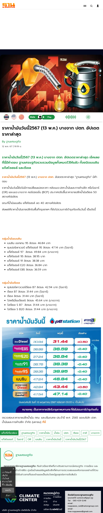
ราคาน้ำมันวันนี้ (53, 439)
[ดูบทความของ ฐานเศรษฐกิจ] (52, 464)
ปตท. (66, 433)
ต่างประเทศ (56, 503)
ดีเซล (75, 433)
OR (29, 439)
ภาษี (85, 433)
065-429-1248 (79, 500)
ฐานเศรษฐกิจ (28, 433)
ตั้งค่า (8, 495)
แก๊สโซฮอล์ (7, 439)
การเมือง (57, 497)
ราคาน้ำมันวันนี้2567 (75, 439)
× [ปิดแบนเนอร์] (13, 469)
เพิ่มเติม (8, 485)
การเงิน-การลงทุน (48, 501)
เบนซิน (38, 439)
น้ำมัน (57, 433)
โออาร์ (20, 439)
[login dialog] (97, 6)
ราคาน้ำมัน (44, 433)
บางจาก (95, 433)
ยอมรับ (8, 490)
